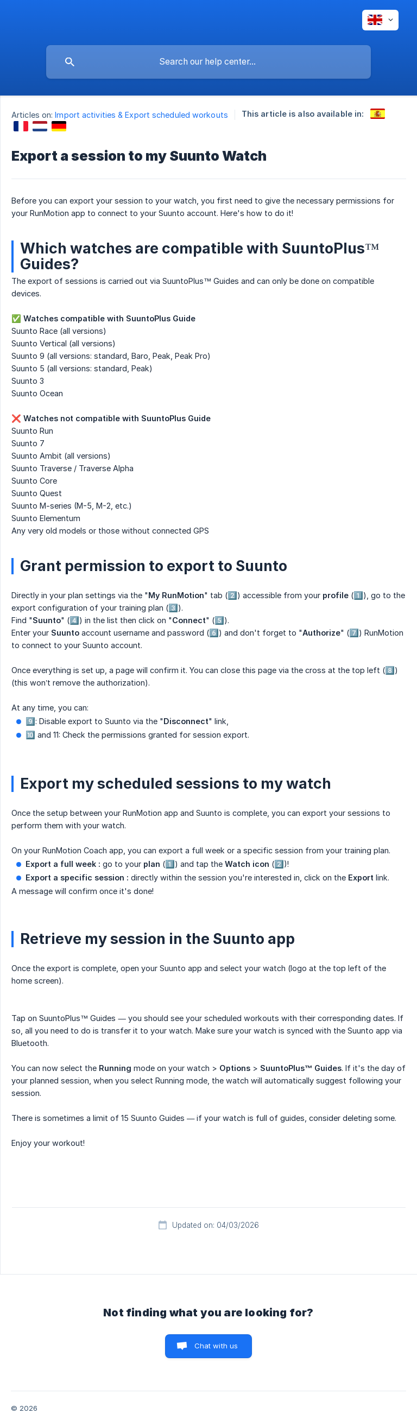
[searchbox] (208, 62)
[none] (380, 20)
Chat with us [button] (216, 1345)
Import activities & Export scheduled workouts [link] (141, 114)
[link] (377, 114)
